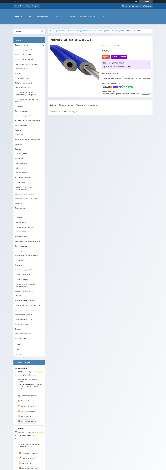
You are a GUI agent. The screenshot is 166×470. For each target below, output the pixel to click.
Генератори (19, 106)
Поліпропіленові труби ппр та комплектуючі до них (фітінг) (88, 31)
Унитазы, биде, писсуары (24, 270)
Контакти (71, 17)
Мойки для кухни (21, 237)
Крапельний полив (22, 78)
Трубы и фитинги (21, 246)
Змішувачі (18, 149)
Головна (28, 17)
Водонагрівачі (20, 182)
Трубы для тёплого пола (23, 334)
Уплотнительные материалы (25, 300)
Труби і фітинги (20, 338)
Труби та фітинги (21, 111)
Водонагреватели (21, 279)
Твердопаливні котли (22, 125)
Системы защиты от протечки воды (27, 305)
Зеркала (18, 296)
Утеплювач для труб (118, 31)
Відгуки (17, 349)
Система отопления (22, 232)
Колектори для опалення (24, 59)
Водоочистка (20, 260)
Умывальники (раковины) (24, 291)
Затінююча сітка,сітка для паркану (27, 139)
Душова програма (21, 324)
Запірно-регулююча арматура (26, 198)
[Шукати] (42, 31)
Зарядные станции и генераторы (27, 310)
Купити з (119, 57)
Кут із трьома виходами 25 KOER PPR (30, 384)
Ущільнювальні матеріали (24, 194)
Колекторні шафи (21, 69)
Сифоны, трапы (20, 222)
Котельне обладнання (23, 177)
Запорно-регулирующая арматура (27, 241)
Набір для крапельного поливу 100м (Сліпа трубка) (29, 445)
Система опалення (21, 213)
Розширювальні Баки (22, 88)
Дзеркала (18, 329)
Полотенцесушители (22, 275)
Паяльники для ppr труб (23, 50)
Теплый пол (19, 265)
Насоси (17, 73)
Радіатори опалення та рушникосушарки (23, 188)
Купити (105, 57)
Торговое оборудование (24, 315)
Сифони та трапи (21, 163)
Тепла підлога (20, 208)
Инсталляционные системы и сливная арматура (25, 285)
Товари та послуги (43, 17)
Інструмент (19, 135)
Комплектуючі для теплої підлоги (27, 64)
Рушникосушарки (21, 154)
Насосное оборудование (24, 227)
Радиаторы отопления (23, 251)
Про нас (59, 17)
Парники (18, 130)
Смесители (19, 218)
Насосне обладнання (22, 173)
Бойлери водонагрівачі (23, 83)
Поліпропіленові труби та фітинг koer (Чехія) (26, 100)
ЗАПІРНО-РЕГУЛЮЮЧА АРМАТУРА (27, 120)
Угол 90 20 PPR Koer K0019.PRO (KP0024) (28, 381)
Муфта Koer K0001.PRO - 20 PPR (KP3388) (28, 388)
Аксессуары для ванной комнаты (27, 255)
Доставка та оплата (87, 17)
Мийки (17, 168)
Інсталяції (18, 144)
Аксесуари (19, 158)
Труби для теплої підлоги (24, 54)
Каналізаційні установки (24, 116)
